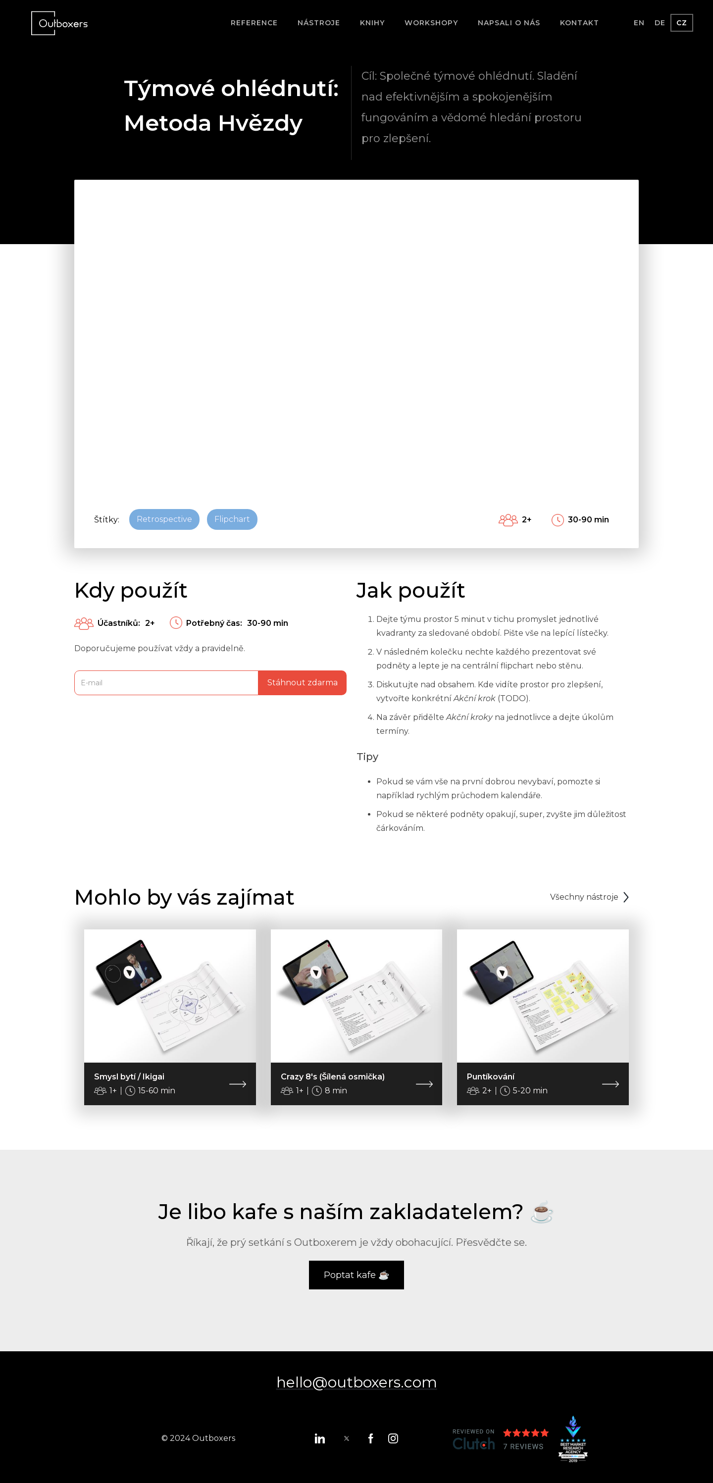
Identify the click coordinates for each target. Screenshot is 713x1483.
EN (639, 22)
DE (660, 22)
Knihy (372, 22)
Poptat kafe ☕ (356, 1275)
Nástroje (319, 22)
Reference (254, 22)
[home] (59, 23)
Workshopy (431, 22)
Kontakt (579, 22)
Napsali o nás (509, 22)
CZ (681, 22)
